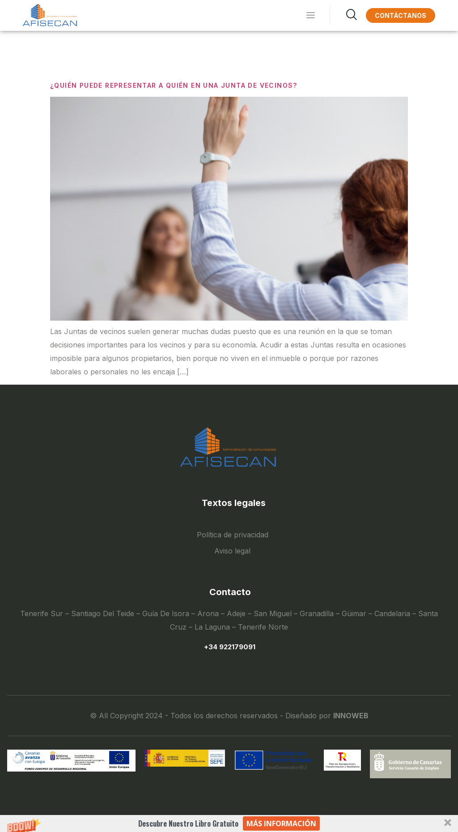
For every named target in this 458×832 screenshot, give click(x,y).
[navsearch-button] (343, 15)
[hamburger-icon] (311, 15)
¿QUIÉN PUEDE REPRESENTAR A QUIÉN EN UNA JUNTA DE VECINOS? (173, 85)
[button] (229, 823)
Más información (281, 823)
